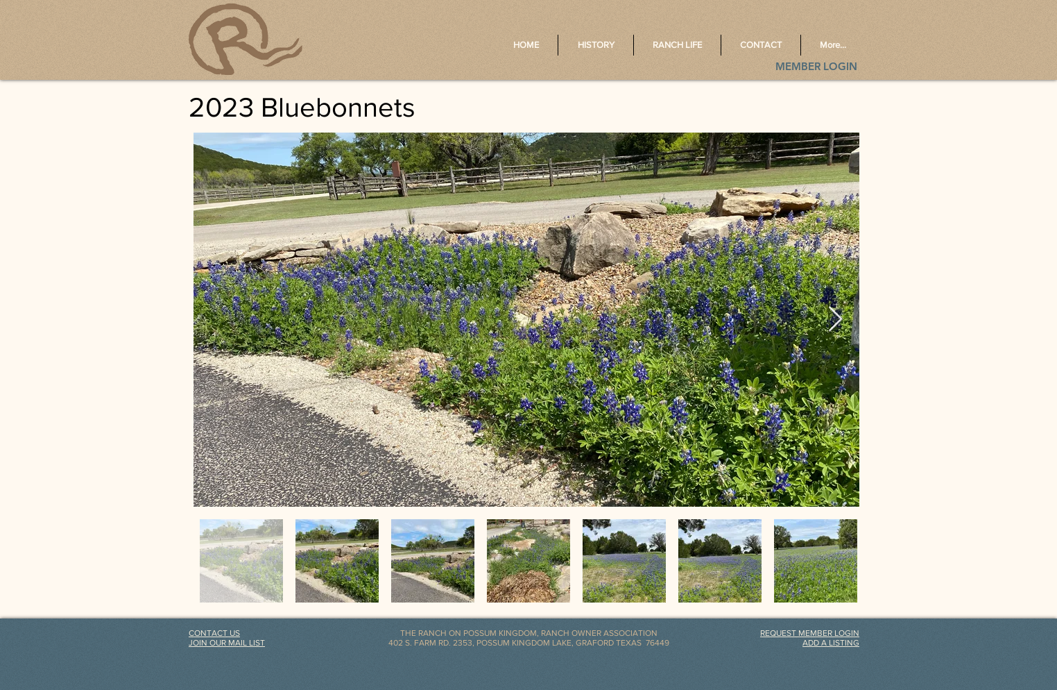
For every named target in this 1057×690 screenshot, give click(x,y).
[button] (809, 633)
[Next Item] (835, 319)
